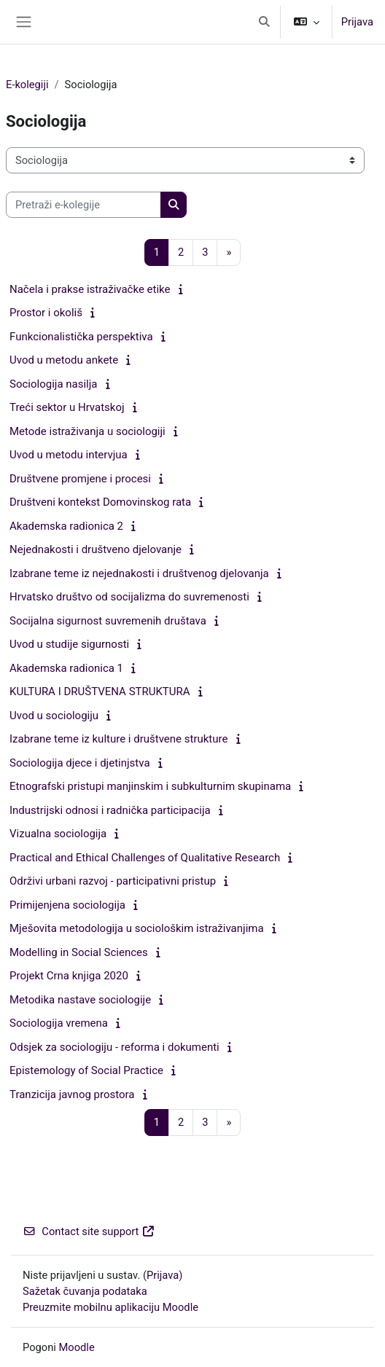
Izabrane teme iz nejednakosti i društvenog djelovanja (139, 573)
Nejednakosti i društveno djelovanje (95, 549)
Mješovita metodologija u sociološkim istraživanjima (136, 928)
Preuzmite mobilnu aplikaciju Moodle (110, 1307)
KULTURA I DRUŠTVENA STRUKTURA (99, 691)
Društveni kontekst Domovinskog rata (100, 502)
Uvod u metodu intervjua (68, 454)
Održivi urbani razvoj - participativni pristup (112, 881)
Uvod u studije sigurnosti (69, 644)
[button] (264, 22)
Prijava (357, 21)
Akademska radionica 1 (66, 668)
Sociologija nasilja (53, 384)
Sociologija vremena (58, 1023)
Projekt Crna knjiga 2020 (68, 975)
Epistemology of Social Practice (86, 1070)
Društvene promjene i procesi (80, 478)
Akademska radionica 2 (66, 526)
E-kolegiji (27, 84)
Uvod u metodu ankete (63, 360)
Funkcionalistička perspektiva (81, 336)
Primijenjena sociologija (67, 905)
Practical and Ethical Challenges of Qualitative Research (144, 857)
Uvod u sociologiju (53, 715)
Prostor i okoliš (45, 312)
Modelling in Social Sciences (78, 952)
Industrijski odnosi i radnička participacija (110, 810)
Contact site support (89, 1231)
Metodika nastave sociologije (80, 999)
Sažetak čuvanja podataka (85, 1291)
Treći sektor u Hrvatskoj (67, 407)
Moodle (77, 1347)
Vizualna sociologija (57, 833)
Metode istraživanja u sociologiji (87, 431)
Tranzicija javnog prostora (72, 1094)
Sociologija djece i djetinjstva (79, 762)
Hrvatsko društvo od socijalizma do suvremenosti (129, 596)
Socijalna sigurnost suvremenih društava (107, 620)
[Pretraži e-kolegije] (83, 205)
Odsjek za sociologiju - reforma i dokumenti (114, 1047)
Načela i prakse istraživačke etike (90, 289)
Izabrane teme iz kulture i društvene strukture (118, 738)
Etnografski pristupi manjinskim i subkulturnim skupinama (150, 786)
